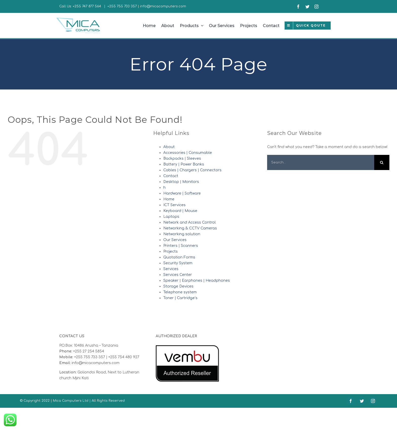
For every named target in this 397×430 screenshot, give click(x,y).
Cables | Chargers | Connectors (192, 170)
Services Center (177, 275)
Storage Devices (178, 286)
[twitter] (307, 7)
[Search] (381, 162)
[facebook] (298, 7)
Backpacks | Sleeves (182, 158)
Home (168, 199)
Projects (170, 251)
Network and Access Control (189, 222)
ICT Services (174, 205)
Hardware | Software (182, 193)
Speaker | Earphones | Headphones (196, 280)
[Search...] (320, 162)
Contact (170, 176)
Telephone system (180, 292)
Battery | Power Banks (183, 164)
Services (170, 269)
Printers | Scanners (180, 246)
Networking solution (181, 234)
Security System (177, 263)
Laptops (171, 217)
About (169, 147)
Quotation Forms (179, 257)
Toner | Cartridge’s (180, 298)
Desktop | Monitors (181, 182)
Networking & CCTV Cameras (190, 228)
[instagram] (316, 7)
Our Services (175, 240)
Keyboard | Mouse (180, 211)
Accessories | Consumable (187, 153)
